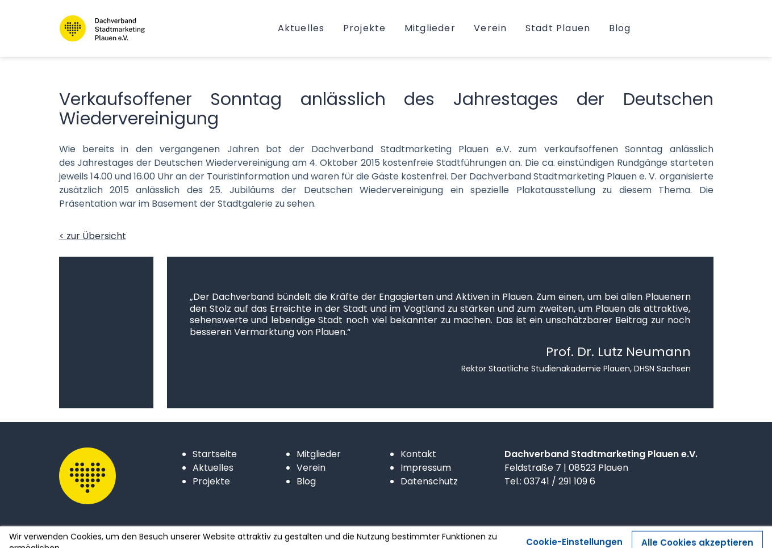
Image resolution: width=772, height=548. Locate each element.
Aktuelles (213, 467)
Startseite (215, 454)
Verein (311, 467)
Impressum (425, 467)
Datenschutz (429, 481)
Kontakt (418, 454)
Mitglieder (319, 454)
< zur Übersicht (92, 235)
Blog (306, 481)
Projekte (211, 481)
